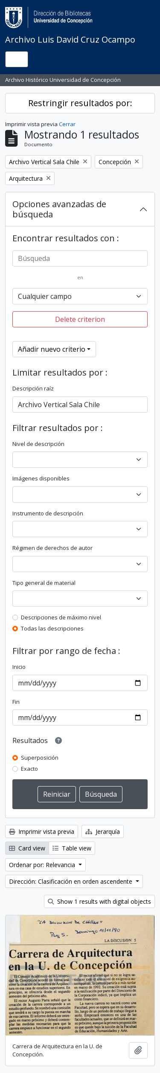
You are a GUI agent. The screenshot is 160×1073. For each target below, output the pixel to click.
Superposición (39, 757)
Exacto (29, 768)
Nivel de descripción (38, 444)
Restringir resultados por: (80, 103)
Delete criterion (80, 319)
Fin (16, 702)
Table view (71, 848)
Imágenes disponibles (41, 478)
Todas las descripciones (52, 628)
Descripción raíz (33, 388)
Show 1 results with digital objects (99, 901)
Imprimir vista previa (41, 831)
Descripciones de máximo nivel (61, 617)
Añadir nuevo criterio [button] (51, 349)
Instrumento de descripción (47, 513)
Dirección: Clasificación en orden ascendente (71, 881)
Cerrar (67, 124)
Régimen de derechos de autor (52, 548)
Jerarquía (102, 831)
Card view (27, 848)
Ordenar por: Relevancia (43, 865)
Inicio (19, 667)
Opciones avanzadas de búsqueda (59, 209)
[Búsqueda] (80, 258)
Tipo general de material (44, 583)
